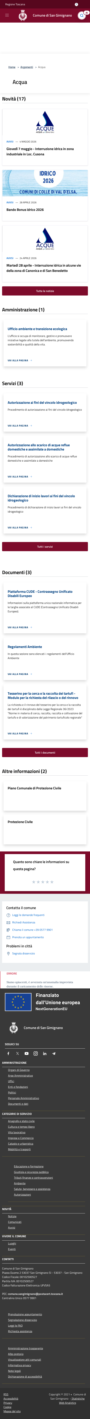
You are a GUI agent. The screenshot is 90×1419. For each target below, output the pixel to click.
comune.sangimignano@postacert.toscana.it (35, 1294)
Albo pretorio (15, 1354)
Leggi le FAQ (15, 1325)
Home (11, 67)
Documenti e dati (18, 1104)
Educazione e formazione (29, 1166)
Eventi (12, 1249)
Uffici (11, 1081)
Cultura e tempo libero (21, 1127)
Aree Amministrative (20, 1075)
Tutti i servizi (45, 546)
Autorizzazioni (22, 1194)
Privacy (7, 1403)
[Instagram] (35, 1053)
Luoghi (12, 1243)
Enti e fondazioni (18, 1087)
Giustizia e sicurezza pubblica (31, 1172)
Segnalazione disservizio (22, 1320)
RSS (5, 1394)
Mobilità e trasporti (19, 1149)
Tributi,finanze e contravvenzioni (33, 1178)
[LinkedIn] (44, 1053)
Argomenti (26, 67)
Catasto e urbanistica (20, 1143)
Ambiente (20, 1183)
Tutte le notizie (45, 291)
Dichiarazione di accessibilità (25, 1376)
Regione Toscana (15, 4)
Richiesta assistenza (20, 1331)
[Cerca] (83, 15)
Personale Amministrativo (23, 1098)
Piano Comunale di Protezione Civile (34, 788)
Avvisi (9, 141)
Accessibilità (10, 1398)
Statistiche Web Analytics (72, 1400)
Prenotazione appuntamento (25, 1314)
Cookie (7, 1407)
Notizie (12, 1216)
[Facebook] (8, 1053)
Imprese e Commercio (21, 1138)
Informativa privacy (19, 1365)
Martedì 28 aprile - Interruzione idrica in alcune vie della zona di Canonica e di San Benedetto (43, 268)
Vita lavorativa (16, 1132)
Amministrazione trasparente (25, 1348)
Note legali (14, 1371)
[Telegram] (53, 1053)
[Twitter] (17, 1053)
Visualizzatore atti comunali (24, 1359)
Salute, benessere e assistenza (32, 1189)
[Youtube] (26, 1053)
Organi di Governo (19, 1070)
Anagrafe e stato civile (21, 1121)
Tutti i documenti (45, 752)
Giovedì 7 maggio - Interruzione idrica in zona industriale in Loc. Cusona (40, 151)
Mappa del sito (12, 1411)
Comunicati (14, 1222)
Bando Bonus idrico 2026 (25, 209)
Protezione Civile (20, 821)
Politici (12, 1092)
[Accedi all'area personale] (76, 4)
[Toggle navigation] (7, 15)
